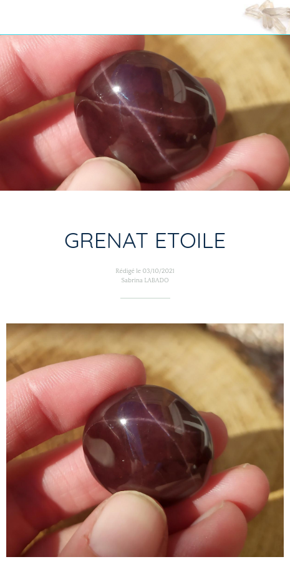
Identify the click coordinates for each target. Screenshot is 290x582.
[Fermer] (17, 17)
